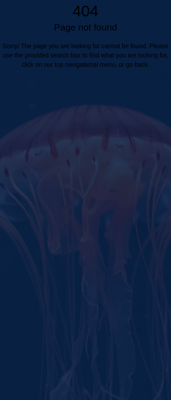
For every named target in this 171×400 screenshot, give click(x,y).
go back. (137, 64)
